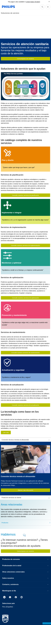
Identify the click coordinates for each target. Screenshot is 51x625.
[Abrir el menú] (47, 6)
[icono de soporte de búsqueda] (42, 6)
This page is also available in (17, 2)
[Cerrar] (49, 1)
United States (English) (33, 2)
